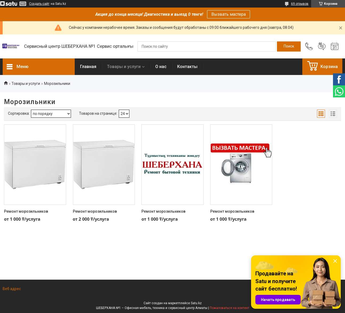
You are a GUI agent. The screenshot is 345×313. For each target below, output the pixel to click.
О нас (160, 66)
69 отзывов (299, 4)
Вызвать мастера (228, 14)
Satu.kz (196, 303)
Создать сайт (39, 4)
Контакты (187, 66)
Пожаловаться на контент (229, 308)
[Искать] (289, 46)
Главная (88, 66)
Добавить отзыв (322, 46)
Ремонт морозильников (26, 211)
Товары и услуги (124, 66)
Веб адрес (12, 289)
